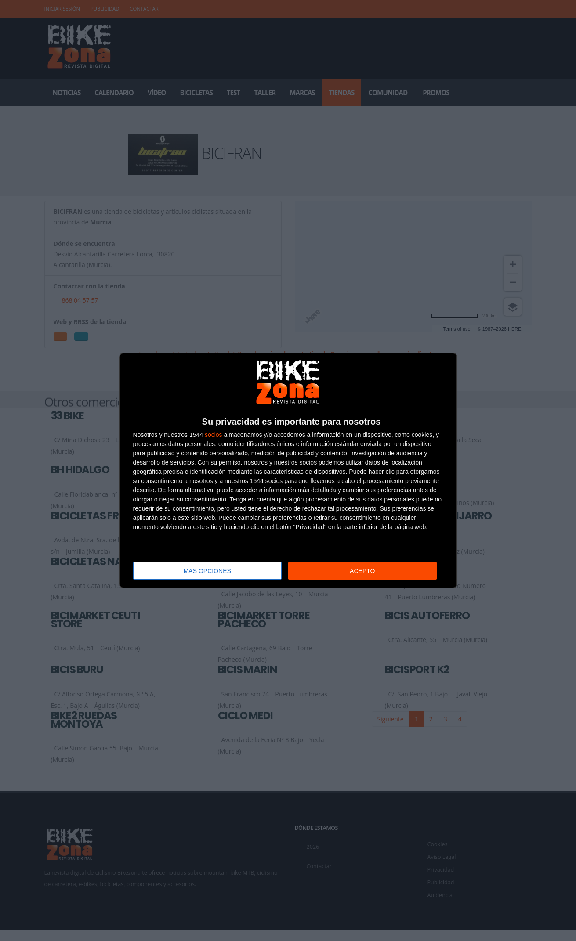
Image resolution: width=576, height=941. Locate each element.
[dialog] (288, 470)
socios (213, 435)
